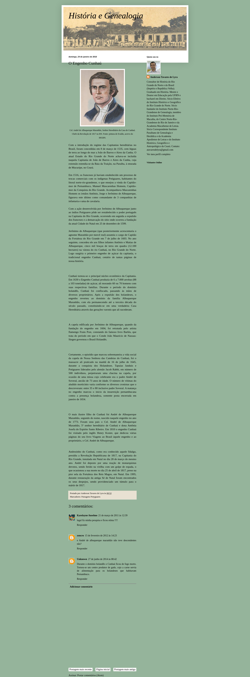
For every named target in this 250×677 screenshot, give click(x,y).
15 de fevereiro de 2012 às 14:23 (101, 535)
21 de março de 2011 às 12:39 (112, 515)
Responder (82, 525)
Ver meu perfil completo (158, 154)
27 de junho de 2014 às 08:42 (102, 559)
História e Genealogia (106, 15)
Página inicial (103, 669)
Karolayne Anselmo (87, 515)
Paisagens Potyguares (90, 497)
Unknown (82, 559)
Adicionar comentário (81, 586)
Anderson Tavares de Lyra (164, 77)
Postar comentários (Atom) (90, 675)
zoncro (80, 535)
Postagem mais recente (80, 669)
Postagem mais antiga (124, 669)
